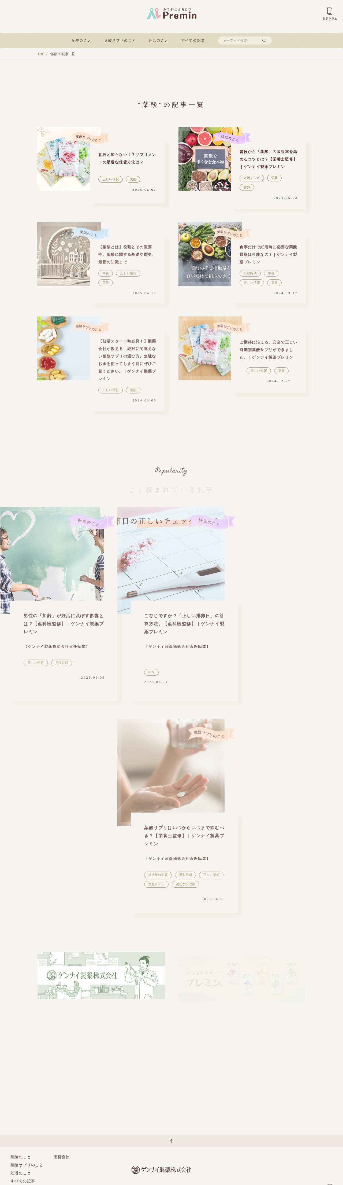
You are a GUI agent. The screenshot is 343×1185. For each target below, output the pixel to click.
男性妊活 (61, 662)
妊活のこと (158, 40)
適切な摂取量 (185, 884)
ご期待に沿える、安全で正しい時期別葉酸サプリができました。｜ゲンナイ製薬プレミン (268, 352)
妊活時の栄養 (158, 874)
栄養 (274, 178)
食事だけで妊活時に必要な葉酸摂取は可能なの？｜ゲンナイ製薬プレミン (268, 257)
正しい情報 (110, 179)
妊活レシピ (252, 178)
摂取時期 (250, 276)
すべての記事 (193, 40)
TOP (41, 54)
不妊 (151, 672)
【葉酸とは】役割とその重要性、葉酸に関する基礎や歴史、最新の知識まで (127, 257)
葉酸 (133, 179)
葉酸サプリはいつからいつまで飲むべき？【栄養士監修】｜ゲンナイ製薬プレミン (184, 835)
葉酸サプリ (156, 884)
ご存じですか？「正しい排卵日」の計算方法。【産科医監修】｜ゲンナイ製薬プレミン (184, 623)
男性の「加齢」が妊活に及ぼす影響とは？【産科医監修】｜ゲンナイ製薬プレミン (64, 623)
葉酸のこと (81, 40)
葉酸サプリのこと (120, 40)
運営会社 (61, 1157)
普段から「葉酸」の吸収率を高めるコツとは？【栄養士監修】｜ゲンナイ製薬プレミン (268, 159)
